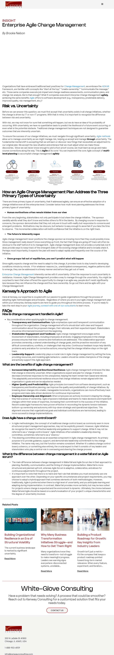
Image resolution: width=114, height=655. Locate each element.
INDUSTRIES (10, 626)
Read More (10, 517)
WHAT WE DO (11, 621)
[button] (7, 648)
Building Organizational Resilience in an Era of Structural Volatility (20, 496)
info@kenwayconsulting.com (19, 612)
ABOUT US (9, 630)
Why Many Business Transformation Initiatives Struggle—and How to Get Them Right (57, 498)
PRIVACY (87, 647)
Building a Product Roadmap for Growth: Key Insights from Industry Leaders (91, 498)
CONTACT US (57, 569)
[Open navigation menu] (102, 4)
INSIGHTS (9, 635)
